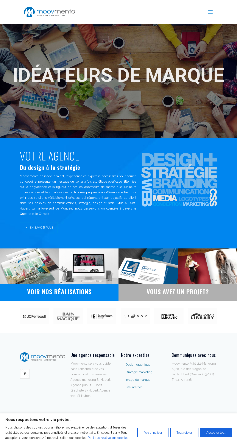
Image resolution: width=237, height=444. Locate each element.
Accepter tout (215, 432)
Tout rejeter (184, 432)
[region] (118, 428)
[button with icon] (25, 374)
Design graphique (138, 364)
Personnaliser (152, 432)
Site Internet (134, 387)
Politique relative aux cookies (108, 437)
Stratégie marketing (139, 372)
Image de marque (138, 379)
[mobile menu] (210, 11)
